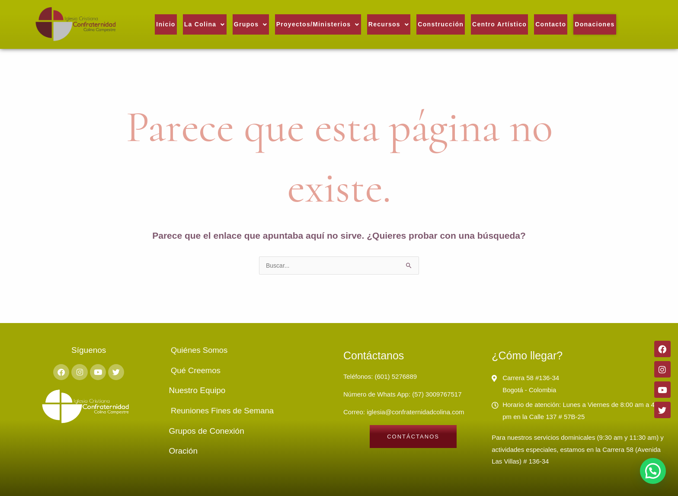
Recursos (388, 24)
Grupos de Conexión (206, 430)
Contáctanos (373, 355)
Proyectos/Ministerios (318, 24)
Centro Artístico (499, 24)
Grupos (251, 24)
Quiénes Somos (218, 350)
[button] (205, 24)
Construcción (441, 24)
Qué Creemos (216, 370)
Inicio (165, 24)
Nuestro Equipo (197, 390)
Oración (183, 450)
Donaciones (594, 24)
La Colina (204, 24)
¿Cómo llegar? (527, 355)
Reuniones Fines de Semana (231, 410)
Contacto (550, 24)
